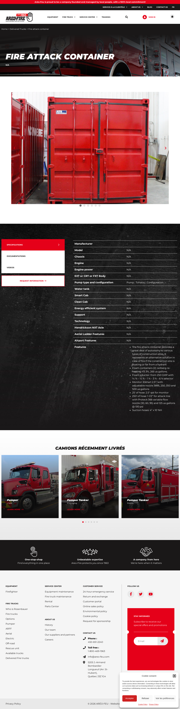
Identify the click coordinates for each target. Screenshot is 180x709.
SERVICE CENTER (53, 586)
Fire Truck (68, 17)
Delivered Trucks (18, 29)
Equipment (52, 17)
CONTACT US (89, 633)
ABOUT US (50, 619)
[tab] (33, 244)
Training (106, 17)
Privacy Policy (153, 704)
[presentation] (155, 653)
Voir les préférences (165, 698)
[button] (174, 675)
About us (137, 7)
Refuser (145, 698)
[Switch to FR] (173, 7)
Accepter (129, 698)
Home (4, 29)
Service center (88, 17)
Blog (149, 7)
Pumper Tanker (78, 500)
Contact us (162, 7)
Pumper (12, 500)
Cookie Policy (143, 704)
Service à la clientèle (115, 7)
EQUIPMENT (11, 586)
